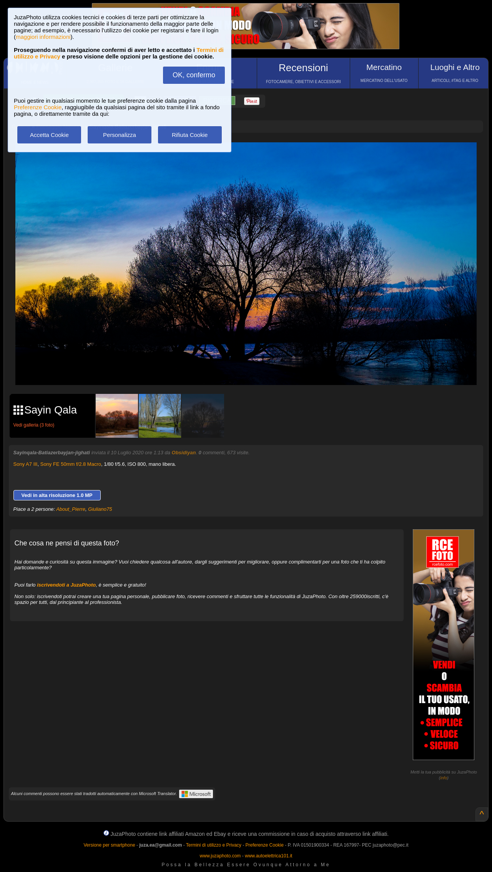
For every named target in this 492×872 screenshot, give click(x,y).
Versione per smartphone (109, 845)
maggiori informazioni (43, 36)
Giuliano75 (100, 509)
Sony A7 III (25, 464)
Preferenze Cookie (38, 107)
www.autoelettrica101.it (268, 856)
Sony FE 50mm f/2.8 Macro (70, 464)
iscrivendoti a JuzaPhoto (66, 585)
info (443, 777)
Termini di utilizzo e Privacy (213, 845)
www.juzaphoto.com (220, 856)
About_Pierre (70, 509)
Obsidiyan (184, 452)
